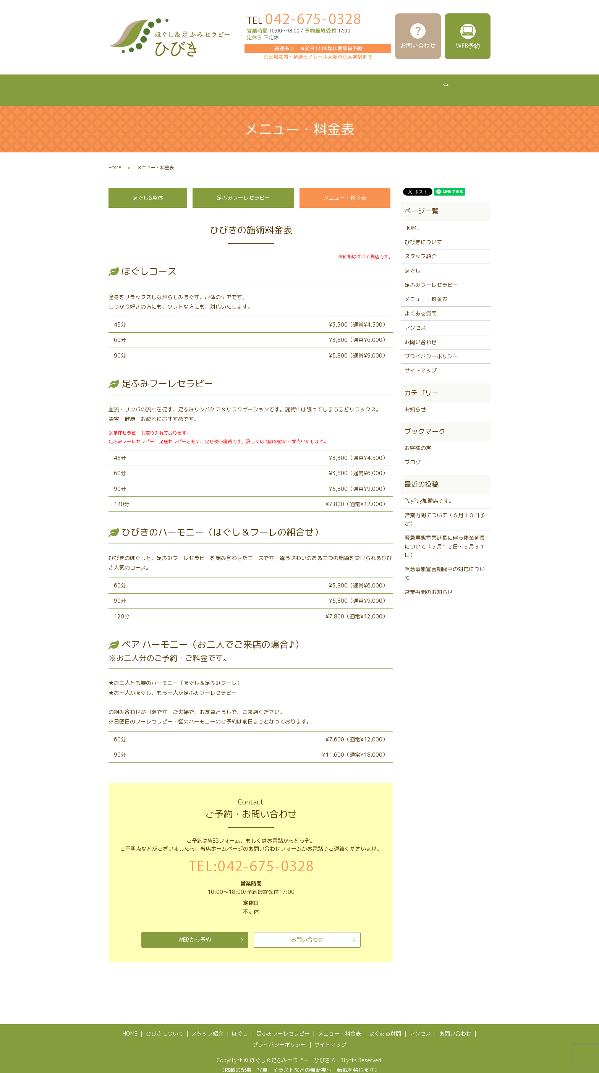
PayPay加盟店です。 (429, 493)
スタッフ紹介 (211, 86)
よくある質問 (419, 86)
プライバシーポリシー (431, 349)
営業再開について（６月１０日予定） (445, 512)
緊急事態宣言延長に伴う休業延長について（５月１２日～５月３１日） (445, 539)
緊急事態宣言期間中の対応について (445, 566)
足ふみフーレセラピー (302, 86)
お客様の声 (418, 440)
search (493, 86)
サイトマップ (421, 363)
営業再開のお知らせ (429, 584)
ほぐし (251, 86)
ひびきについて (160, 86)
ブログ (413, 454)
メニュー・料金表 (366, 86)
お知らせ (415, 402)
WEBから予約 (195, 932)
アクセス (462, 86)
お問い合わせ (307, 932)
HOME (117, 86)
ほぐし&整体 (148, 190)
